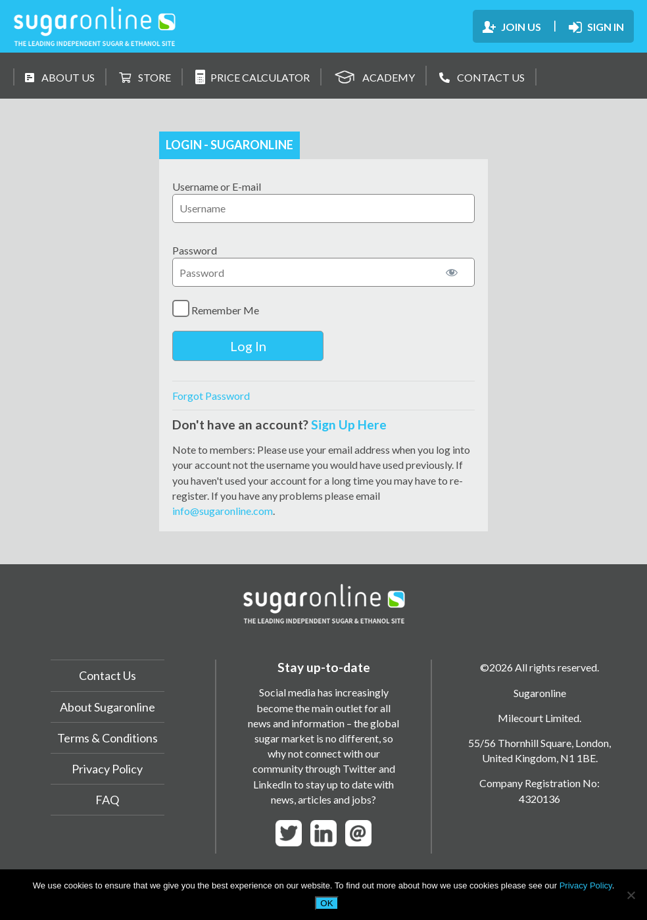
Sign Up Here (349, 424)
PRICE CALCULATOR (252, 77)
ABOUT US (60, 77)
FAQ (107, 799)
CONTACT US (482, 77)
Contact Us (107, 675)
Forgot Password (211, 395)
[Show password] (452, 272)
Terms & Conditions (107, 738)
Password (194, 250)
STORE (145, 77)
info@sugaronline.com (222, 510)
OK (326, 903)
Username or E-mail (216, 186)
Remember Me (215, 308)
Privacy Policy (107, 769)
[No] (630, 895)
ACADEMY (374, 75)
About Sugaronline (107, 707)
